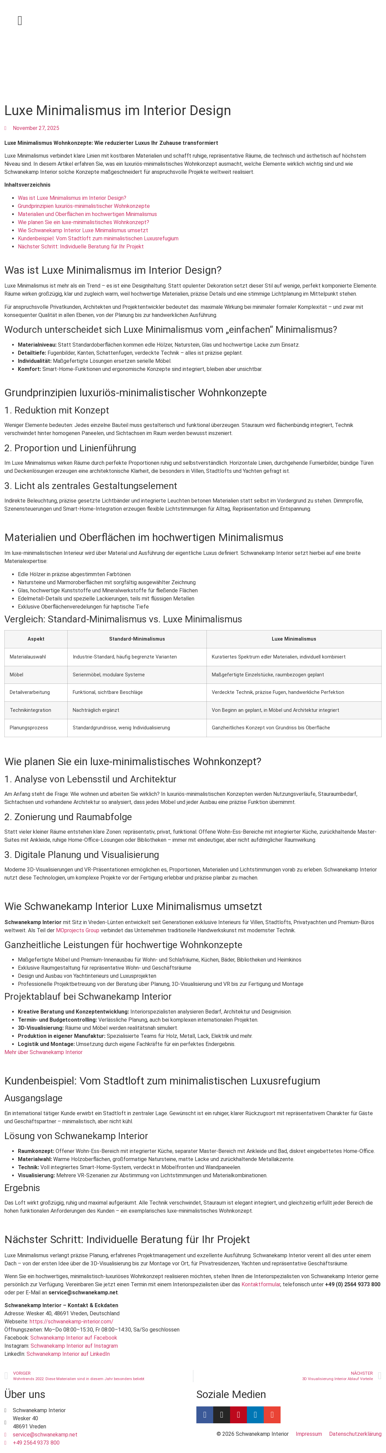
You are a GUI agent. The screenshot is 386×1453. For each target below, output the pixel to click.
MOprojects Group (77, 930)
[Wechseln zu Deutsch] (349, 21)
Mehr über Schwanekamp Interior (43, 1052)
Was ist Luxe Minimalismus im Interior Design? (72, 198)
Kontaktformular (261, 1284)
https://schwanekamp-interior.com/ (72, 1321)
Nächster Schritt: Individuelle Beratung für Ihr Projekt (81, 246)
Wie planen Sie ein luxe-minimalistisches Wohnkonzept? (83, 222)
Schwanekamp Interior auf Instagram (74, 1346)
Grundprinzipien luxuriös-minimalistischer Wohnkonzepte (84, 206)
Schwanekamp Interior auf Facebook (73, 1338)
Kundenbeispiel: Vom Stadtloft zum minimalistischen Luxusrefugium (98, 238)
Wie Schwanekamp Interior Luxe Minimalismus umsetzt (83, 230)
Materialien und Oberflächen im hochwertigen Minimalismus (87, 214)
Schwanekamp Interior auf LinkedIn (68, 1354)
